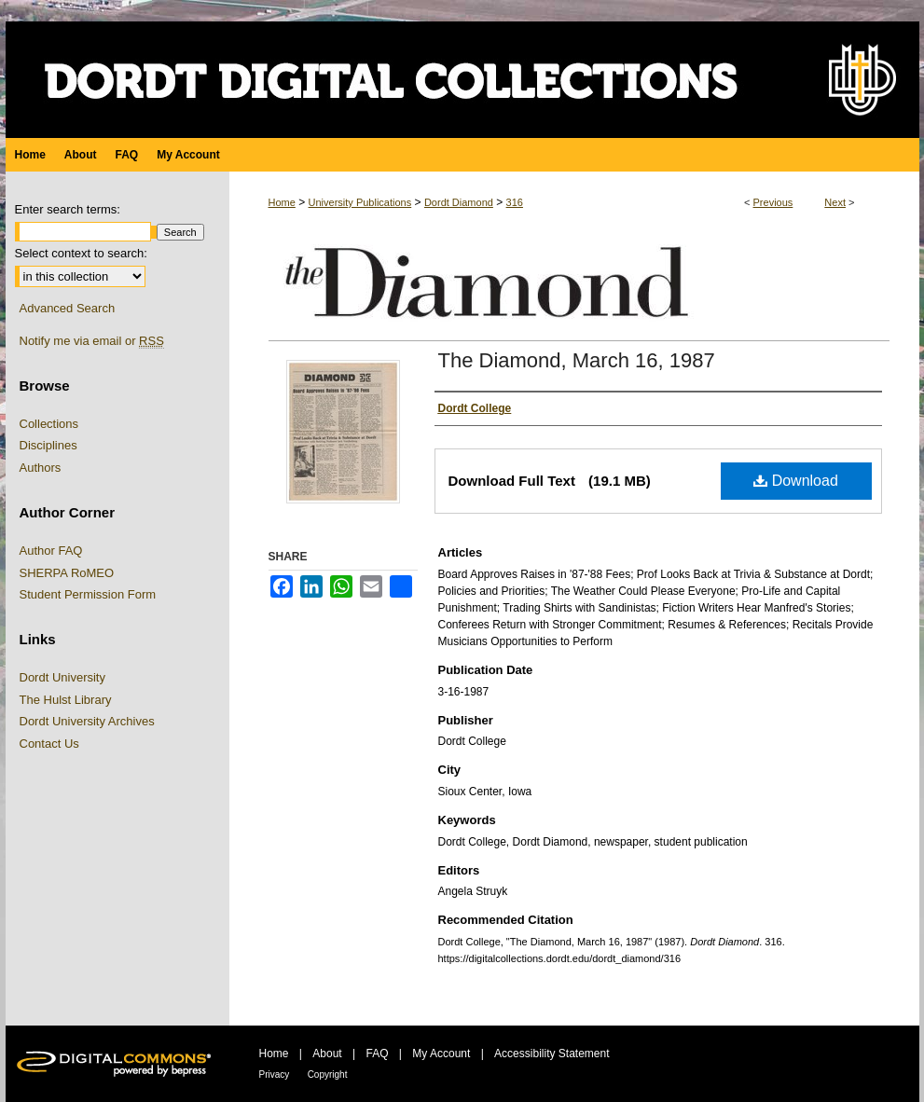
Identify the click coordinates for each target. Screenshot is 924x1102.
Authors (41, 468)
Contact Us (49, 744)
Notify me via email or (92, 341)
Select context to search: (81, 253)
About (326, 1053)
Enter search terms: (67, 209)
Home (282, 202)
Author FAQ (51, 551)
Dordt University (62, 677)
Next (835, 202)
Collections (49, 424)
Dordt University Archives (87, 721)
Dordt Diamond (458, 202)
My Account (441, 1053)
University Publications (360, 202)
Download (795, 481)
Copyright (328, 1074)
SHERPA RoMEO (67, 573)
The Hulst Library (66, 700)
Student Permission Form (88, 594)
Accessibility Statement (551, 1053)
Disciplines (48, 445)
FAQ (376, 1053)
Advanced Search (68, 308)
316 (514, 202)
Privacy (274, 1074)
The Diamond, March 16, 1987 (576, 360)
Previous (773, 202)
